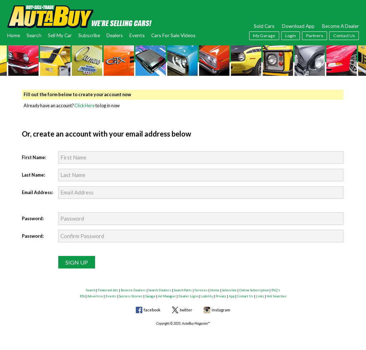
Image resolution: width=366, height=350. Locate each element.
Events (137, 35)
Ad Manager (167, 296)
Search (33, 35)
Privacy (221, 296)
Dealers (115, 35)
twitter (186, 309)
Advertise (95, 296)
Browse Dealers (133, 290)
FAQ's (275, 290)
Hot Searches (277, 296)
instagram (221, 309)
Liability (207, 296)
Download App (298, 26)
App (231, 296)
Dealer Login (188, 296)
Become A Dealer (340, 26)
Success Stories (131, 296)
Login (290, 35)
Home (13, 35)
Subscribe (89, 35)
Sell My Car (60, 35)
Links (260, 296)
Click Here (84, 105)
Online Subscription (254, 290)
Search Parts (183, 290)
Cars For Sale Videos (173, 35)
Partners (314, 35)
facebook (152, 309)
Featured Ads (108, 290)
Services (201, 290)
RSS (82, 296)
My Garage (264, 35)
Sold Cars (264, 26)
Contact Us (344, 35)
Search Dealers (159, 290)
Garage (150, 296)
